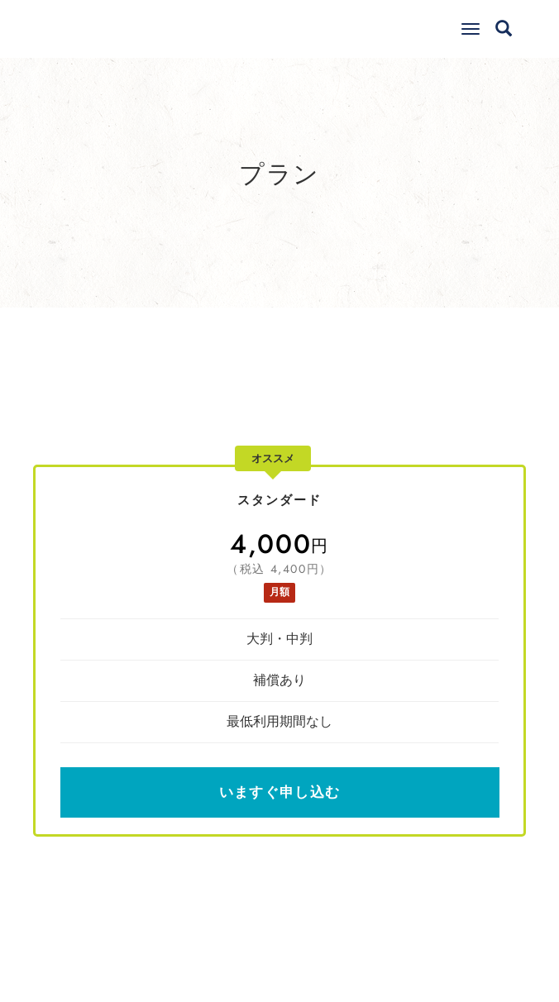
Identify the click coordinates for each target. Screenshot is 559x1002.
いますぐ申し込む (279, 792)
